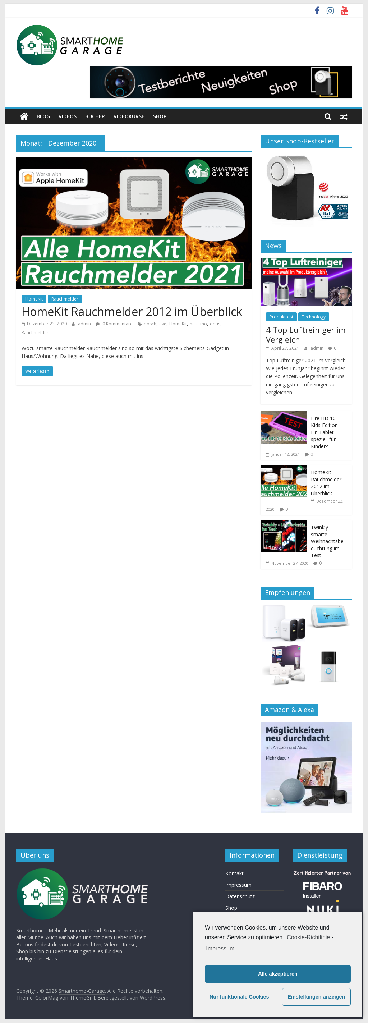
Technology (314, 317)
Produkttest (281, 317)
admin (85, 324)
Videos (68, 116)
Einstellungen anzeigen (316, 997)
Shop (159, 116)
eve (162, 324)
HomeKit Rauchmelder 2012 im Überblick (132, 311)
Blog (43, 116)
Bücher (95, 116)
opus (215, 324)
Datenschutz (240, 896)
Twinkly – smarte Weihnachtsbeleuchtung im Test (328, 541)
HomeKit (34, 299)
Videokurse (129, 116)
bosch (150, 324)
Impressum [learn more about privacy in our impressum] (220, 948)
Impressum (238, 884)
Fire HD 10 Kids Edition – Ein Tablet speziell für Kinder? (326, 432)
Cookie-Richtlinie (308, 937)
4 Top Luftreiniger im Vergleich (306, 334)
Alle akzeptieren (278, 974)
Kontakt (234, 873)
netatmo (198, 324)
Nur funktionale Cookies (239, 997)
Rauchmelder (64, 299)
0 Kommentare (114, 324)
